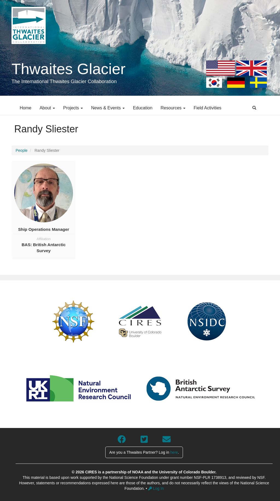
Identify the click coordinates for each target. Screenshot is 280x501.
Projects (73, 108)
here (174, 452)
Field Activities (207, 108)
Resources (173, 108)
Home (25, 108)
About (47, 108)
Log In (156, 488)
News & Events (108, 108)
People (22, 150)
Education (142, 108)
